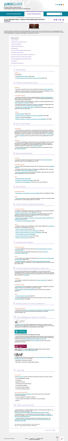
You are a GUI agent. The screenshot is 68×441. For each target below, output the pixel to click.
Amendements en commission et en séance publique (27, 193)
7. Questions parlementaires (17, 52)
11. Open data (14, 61)
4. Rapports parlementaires (17, 46)
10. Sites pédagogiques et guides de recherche (21, 58)
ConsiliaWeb (22, 135)
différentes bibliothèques (47, 97)
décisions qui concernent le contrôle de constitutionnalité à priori (38, 310)
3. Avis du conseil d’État (16, 44)
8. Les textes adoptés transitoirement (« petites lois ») (23, 54)
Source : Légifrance (37, 145)
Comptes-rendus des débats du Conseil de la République (28, 232)
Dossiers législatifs (19, 286)
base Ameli (19, 198)
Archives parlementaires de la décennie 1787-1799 (34, 338)
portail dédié (36, 340)
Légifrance (18, 212)
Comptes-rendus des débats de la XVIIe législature (27, 213)
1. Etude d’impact (15, 39)
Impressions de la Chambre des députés (24, 107)
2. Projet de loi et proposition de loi (18, 42)
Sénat (27, 275)
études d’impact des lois (22, 76)
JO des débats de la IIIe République (23, 220)
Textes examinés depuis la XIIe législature (25, 289)
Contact (26, 438)
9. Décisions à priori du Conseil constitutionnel (21, 56)
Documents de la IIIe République (22, 182)
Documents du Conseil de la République (24, 180)
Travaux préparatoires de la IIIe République (25, 234)
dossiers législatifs (48, 89)
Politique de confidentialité (34, 439)
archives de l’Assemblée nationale (29, 170)
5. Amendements (14, 48)
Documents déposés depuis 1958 (22, 178)
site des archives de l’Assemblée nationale (32, 105)
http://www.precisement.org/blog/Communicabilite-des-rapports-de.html (32, 412)
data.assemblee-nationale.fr (24, 394)
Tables (17, 117)
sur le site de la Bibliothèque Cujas (29, 350)
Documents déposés (20, 113)
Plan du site (32, 438)
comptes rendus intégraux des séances (41, 261)
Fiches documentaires (13, 14)
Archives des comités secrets (22, 237)
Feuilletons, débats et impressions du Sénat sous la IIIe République (30, 119)
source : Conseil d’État (48, 133)
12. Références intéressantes (17, 63)
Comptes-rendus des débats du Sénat (24, 236)
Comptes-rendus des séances (22, 229)
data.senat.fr (21, 376)
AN (25, 275)
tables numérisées (21, 261)
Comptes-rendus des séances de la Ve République (26, 230)
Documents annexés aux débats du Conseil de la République (29, 115)
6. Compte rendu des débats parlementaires (20, 50)
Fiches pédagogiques (34, 14)
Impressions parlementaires (21, 172)
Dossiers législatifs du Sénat (22, 296)
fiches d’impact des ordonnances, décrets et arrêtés (29, 78)
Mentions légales (40, 438)
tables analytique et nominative (22, 102)
